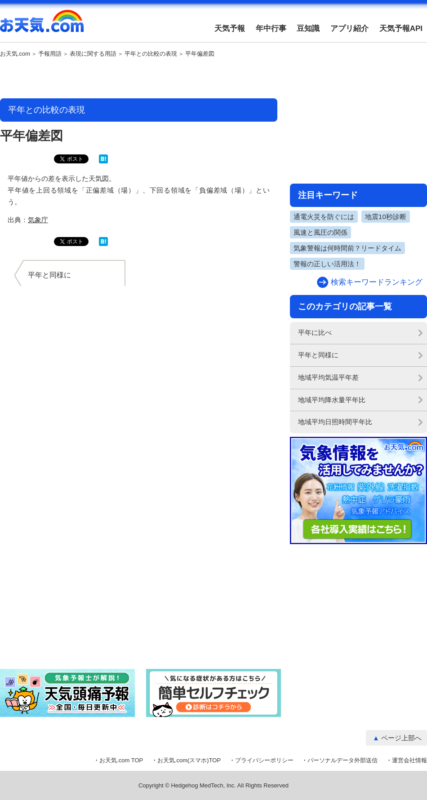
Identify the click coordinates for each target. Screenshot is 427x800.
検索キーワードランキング (377, 282)
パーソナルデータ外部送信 (342, 760)
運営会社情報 (409, 760)
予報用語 (50, 54)
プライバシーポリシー (264, 760)
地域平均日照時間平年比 (335, 422)
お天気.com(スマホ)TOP (189, 760)
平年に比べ (315, 332)
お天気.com (42, 26)
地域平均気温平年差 (328, 377)
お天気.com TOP (121, 760)
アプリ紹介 (349, 28)
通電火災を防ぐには (324, 216)
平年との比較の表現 (151, 54)
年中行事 (271, 28)
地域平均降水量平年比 (331, 400)
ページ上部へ (401, 738)
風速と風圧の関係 (320, 232)
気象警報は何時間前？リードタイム (347, 248)
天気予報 (229, 28)
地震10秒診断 (385, 216)
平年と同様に (318, 355)
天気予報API (401, 28)
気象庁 (38, 220)
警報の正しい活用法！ (327, 264)
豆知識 (308, 28)
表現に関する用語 (93, 54)
